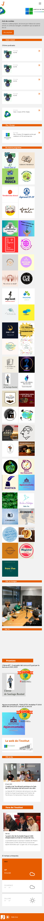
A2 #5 (15, 67)
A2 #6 (15, 52)
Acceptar (7, 32)
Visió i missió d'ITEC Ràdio (21, 112)
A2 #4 (15, 81)
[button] (5, 606)
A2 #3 (15, 95)
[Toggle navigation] (40, 3)
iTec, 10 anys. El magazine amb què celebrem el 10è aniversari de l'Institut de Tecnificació (24, 135)
